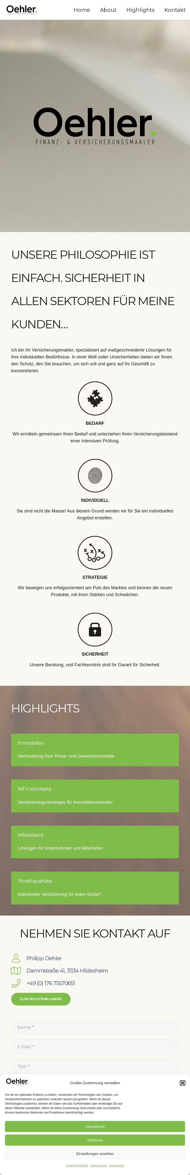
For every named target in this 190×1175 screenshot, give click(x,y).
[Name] (95, 1027)
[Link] (21, 10)
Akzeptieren (95, 1126)
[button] (182, 1082)
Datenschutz (99, 1165)
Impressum (117, 1165)
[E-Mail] (95, 1047)
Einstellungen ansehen (95, 1154)
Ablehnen (95, 1140)
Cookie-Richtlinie (77, 1165)
